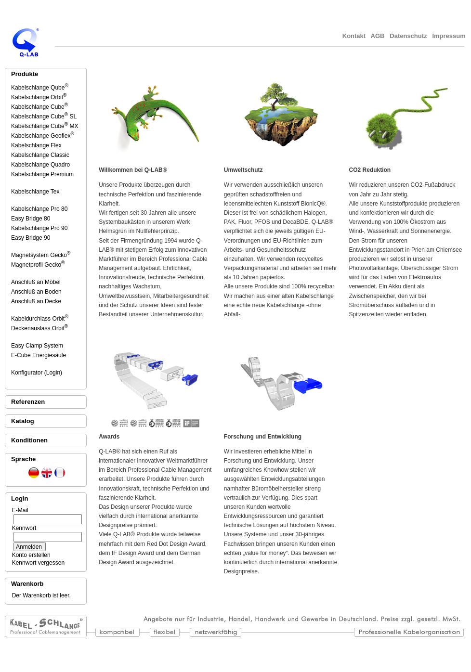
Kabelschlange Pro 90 (40, 228)
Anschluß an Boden (37, 291)
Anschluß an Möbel (36, 282)
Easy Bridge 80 (31, 218)
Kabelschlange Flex (37, 145)
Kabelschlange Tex (36, 191)
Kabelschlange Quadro (41, 164)
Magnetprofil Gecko (38, 264)
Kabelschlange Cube (39, 106)
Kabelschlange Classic (41, 155)
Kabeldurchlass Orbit (39, 318)
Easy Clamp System (38, 345)
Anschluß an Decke (37, 301)
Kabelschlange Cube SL (44, 116)
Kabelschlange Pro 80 (40, 209)
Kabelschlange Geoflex (42, 135)
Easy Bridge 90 (31, 237)
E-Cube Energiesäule (39, 355)
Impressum (450, 35)
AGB (377, 35)
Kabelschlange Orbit (38, 97)
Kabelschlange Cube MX (44, 126)
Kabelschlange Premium (43, 174)
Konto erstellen (30, 555)
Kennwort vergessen (37, 562)
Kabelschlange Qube (39, 87)
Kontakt (353, 35)
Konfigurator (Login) (37, 372)
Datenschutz (408, 35)
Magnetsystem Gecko (40, 255)
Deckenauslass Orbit (39, 328)
